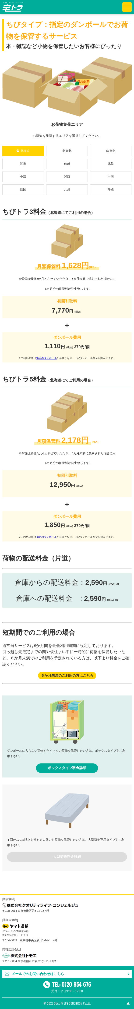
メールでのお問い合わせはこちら (38, 974)
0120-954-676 (76, 984)
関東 (23, 163)
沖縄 (111, 189)
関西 (67, 176)
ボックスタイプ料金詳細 (67, 768)
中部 (23, 176)
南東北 (110, 151)
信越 (67, 163)
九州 (67, 189)
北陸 (111, 163)
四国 (23, 189)
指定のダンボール (46, 358)
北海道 (25, 151)
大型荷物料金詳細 (67, 857)
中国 (111, 176)
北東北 (66, 151)
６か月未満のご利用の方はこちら (67, 675)
